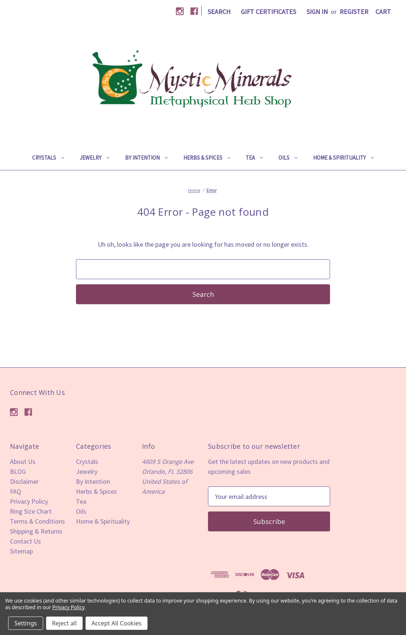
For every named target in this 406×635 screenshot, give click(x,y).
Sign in (317, 11)
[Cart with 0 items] (383, 11)
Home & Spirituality (343, 157)
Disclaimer (24, 481)
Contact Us (25, 541)
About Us (22, 461)
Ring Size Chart (31, 511)
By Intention (146, 157)
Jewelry (95, 157)
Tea (254, 157)
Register (354, 11)
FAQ (15, 491)
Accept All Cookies (116, 623)
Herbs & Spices (206, 157)
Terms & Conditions (37, 521)
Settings (25, 623)
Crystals (48, 157)
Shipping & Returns (36, 531)
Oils (288, 157)
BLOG (18, 471)
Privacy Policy (29, 501)
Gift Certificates (268, 11)
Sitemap (21, 551)
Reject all (64, 623)
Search (219, 11)
